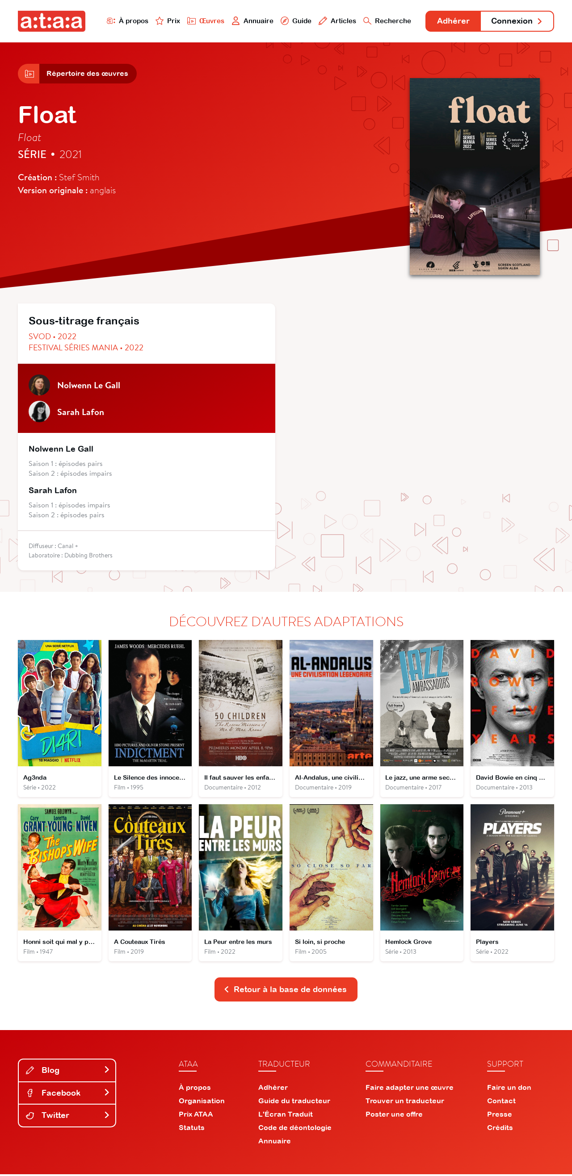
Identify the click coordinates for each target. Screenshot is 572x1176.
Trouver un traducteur (405, 1102)
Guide (294, 21)
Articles (336, 21)
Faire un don (509, 1089)
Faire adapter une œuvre (410, 1089)
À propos (126, 21)
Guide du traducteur (294, 1102)
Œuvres (204, 21)
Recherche (386, 21)
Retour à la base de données (285, 991)
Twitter (68, 1117)
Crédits (500, 1129)
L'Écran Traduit (285, 1116)
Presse (499, 1116)
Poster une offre (394, 1116)
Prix (166, 21)
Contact (501, 1102)
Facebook (68, 1094)
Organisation (202, 1102)
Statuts (192, 1129)
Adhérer (452, 21)
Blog (68, 1071)
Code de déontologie (295, 1129)
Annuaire (251, 21)
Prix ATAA (196, 1116)
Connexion (517, 21)
